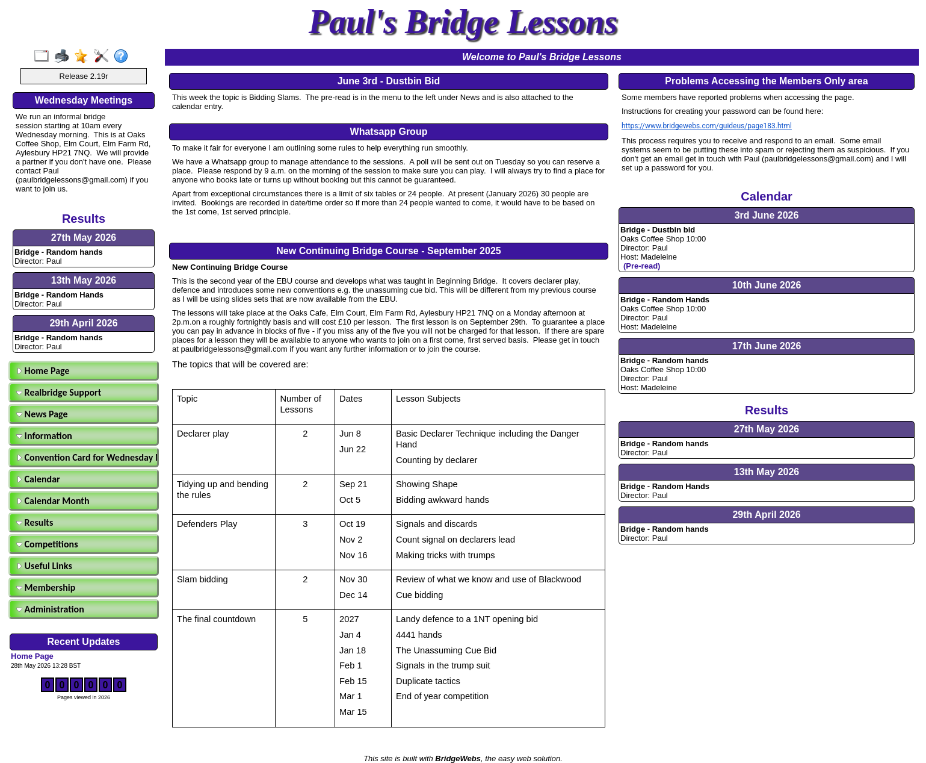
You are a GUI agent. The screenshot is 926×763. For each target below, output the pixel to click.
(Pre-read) (641, 265)
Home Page (43, 370)
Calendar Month (53, 500)
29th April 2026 (83, 323)
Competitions (47, 544)
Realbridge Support (58, 392)
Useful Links (44, 565)
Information (44, 435)
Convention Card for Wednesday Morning (85, 457)
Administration (50, 609)
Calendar (38, 479)
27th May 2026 (84, 237)
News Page (42, 414)
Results (34, 522)
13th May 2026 (84, 280)
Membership (45, 587)
